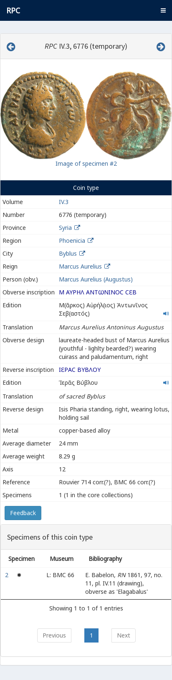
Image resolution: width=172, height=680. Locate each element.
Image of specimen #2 (86, 163)
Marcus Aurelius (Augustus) (96, 279)
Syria (65, 228)
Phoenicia (72, 240)
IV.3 (63, 202)
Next (123, 635)
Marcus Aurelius (80, 266)
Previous (54, 635)
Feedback (23, 513)
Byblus (68, 253)
